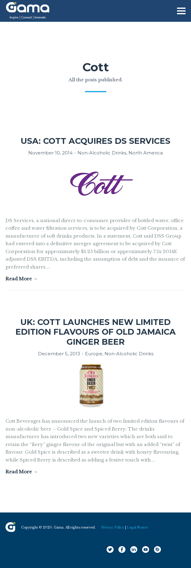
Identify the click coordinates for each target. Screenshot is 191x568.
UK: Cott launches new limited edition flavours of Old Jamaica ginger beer (95, 332)
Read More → (21, 279)
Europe (93, 354)
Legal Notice (137, 527)
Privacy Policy (112, 527)
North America (145, 153)
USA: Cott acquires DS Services (95, 141)
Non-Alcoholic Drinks (101, 153)
